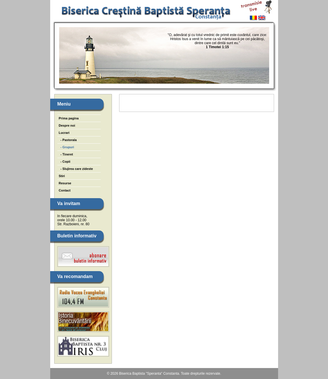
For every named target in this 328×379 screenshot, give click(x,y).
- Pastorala (68, 140)
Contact (65, 190)
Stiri (62, 176)
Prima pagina (69, 118)
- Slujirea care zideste (76, 168)
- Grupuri (66, 147)
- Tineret (66, 154)
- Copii (64, 161)
